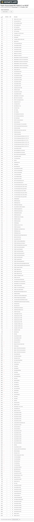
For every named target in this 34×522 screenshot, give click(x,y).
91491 (2, 174)
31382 (2, 59)
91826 (2, 291)
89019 (2, 364)
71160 (2, 136)
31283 (2, 53)
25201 (2, 487)
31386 (2, 67)
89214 (2, 420)
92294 (2, 317)
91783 (2, 253)
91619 (2, 180)
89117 (2, 400)
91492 (2, 176)
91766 (2, 241)
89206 (2, 414)
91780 (2, 249)
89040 (2, 382)
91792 (2, 261)
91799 (2, 267)
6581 (2, 29)
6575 (2, 27)
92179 (2, 305)
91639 (2, 192)
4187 (2, 19)
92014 (2, 303)
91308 (2, 158)
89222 (2, 430)
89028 (2, 368)
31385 (2, 65)
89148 (2, 408)
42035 (2, 87)
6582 (2, 31)
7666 (2, 35)
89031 (2, 374)
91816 (2, 283)
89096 (2, 392)
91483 (2, 172)
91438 (2, 164)
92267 (2, 311)
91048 (2, 152)
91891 (2, 297)
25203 (2, 489)
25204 (2, 491)
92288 (2, 313)
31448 (2, 71)
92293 (2, 315)
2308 (2, 479)
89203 (2, 507)
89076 (2, 386)
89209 (2, 511)
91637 (2, 188)
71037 (2, 93)
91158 (2, 156)
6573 (2, 23)
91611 (2, 178)
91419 (2, 160)
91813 (2, 277)
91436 (2, 162)
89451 (2, 471)
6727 (2, 483)
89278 (2, 515)
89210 (2, 418)
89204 (2, 148)
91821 (2, 289)
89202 (2, 505)
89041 (2, 384)
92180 (2, 307)
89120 (2, 402)
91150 (2, 154)
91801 (2, 269)
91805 (2, 275)
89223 (2, 432)
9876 (2, 43)
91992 (2, 301)
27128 (2, 499)
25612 (2, 497)
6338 (2, 481)
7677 (2, 37)
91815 (2, 281)
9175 (2, 39)
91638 (2, 190)
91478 (2, 168)
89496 (2, 475)
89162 (2, 410)
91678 (2, 206)
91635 (2, 184)
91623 (2, 182)
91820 (2, 287)
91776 (2, 247)
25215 (2, 493)
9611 (2, 41)
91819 (2, 285)
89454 (2, 473)
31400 (2, 69)
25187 (2, 485)
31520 (2, 501)
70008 (2, 89)
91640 (2, 194)
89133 (2, 406)
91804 (2, 273)
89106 (2, 394)
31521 (2, 77)
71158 (2, 134)
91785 (2, 255)
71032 (2, 91)
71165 (2, 146)
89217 (2, 424)
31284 (2, 55)
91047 (2, 150)
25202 (2, 49)
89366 (2, 467)
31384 (2, 63)
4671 (2, 21)
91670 (2, 202)
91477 (2, 166)
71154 (2, 132)
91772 (2, 243)
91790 (2, 259)
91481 (2, 170)
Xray (11, 11)
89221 (2, 428)
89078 (2, 388)
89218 (2, 513)
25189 (2, 47)
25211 (2, 51)
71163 (2, 142)
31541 (2, 85)
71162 (2, 140)
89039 (2, 380)
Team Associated (5, 11)
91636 (2, 186)
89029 (2, 370)
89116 (2, 398)
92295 (2, 319)
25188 (2, 45)
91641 (2, 196)
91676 (2, 204)
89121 (2, 404)
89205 (2, 412)
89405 (2, 469)
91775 (2, 245)
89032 (2, 376)
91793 (2, 263)
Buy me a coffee (15, 519)
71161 (2, 138)
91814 (2, 279)
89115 (2, 396)
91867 (2, 293)
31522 (2, 79)
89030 (2, 372)
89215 (2, 422)
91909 (2, 299)
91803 (2, 271)
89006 (2, 356)
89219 (2, 426)
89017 (2, 362)
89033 (2, 378)
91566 (2, 477)
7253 (2, 33)
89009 (2, 360)
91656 (2, 198)
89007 (2, 358)
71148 (2, 130)
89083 (2, 390)
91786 (2, 257)
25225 (2, 495)
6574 (2, 25)
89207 (2, 416)
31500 (2, 73)
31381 (2, 57)
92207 (2, 309)
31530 (2, 81)
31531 (2, 503)
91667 (2, 200)
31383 (2, 61)
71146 (2, 128)
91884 (2, 295)
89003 (2, 354)
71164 (2, 144)
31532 (2, 83)
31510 (2, 75)
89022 (2, 366)
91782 (2, 251)
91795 (2, 265)
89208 (2, 509)
